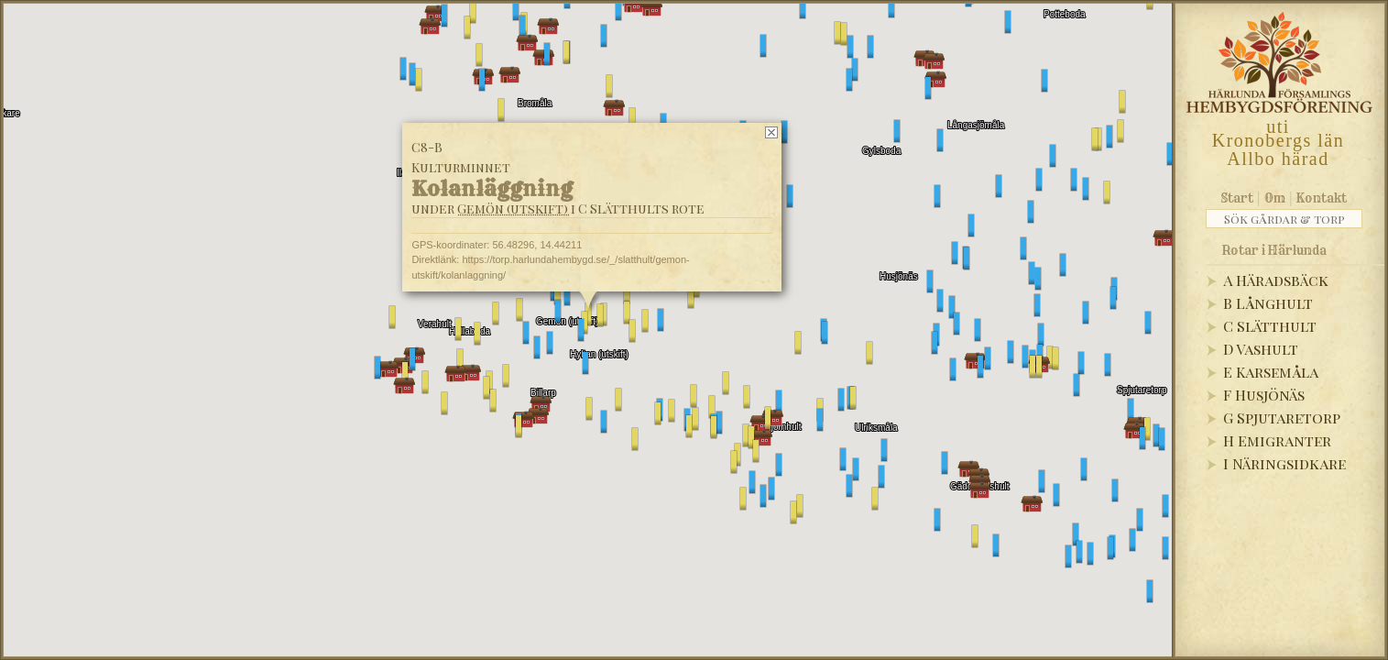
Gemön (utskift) (512, 208)
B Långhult (1268, 303)
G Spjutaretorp (1281, 417)
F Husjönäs (1264, 394)
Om (1274, 198)
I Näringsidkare (1284, 463)
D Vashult (1260, 348)
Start (1237, 198)
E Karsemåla (1270, 371)
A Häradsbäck (1275, 280)
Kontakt (1321, 198)
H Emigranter (1277, 440)
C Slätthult (1270, 326)
